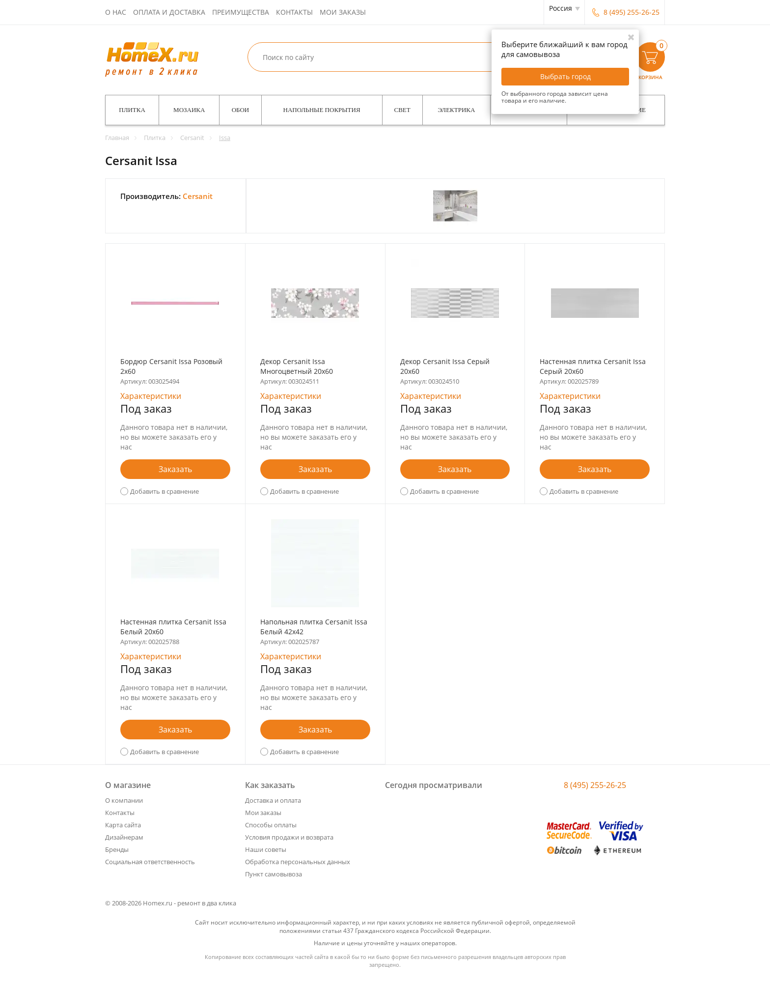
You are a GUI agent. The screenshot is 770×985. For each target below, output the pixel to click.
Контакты (294, 12)
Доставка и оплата (273, 800)
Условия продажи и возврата (289, 837)
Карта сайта (123, 824)
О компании (124, 800)
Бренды (117, 849)
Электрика (456, 109)
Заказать (175, 469)
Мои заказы (343, 12)
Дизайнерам (124, 837)
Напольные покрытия (321, 109)
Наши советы (265, 849)
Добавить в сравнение (164, 491)
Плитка (132, 109)
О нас (115, 12)
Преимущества (240, 12)
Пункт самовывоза (273, 874)
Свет (402, 109)
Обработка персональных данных (297, 861)
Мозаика (189, 109)
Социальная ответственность (150, 861)
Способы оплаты (271, 824)
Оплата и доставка (169, 12)
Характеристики (150, 396)
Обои (240, 109)
